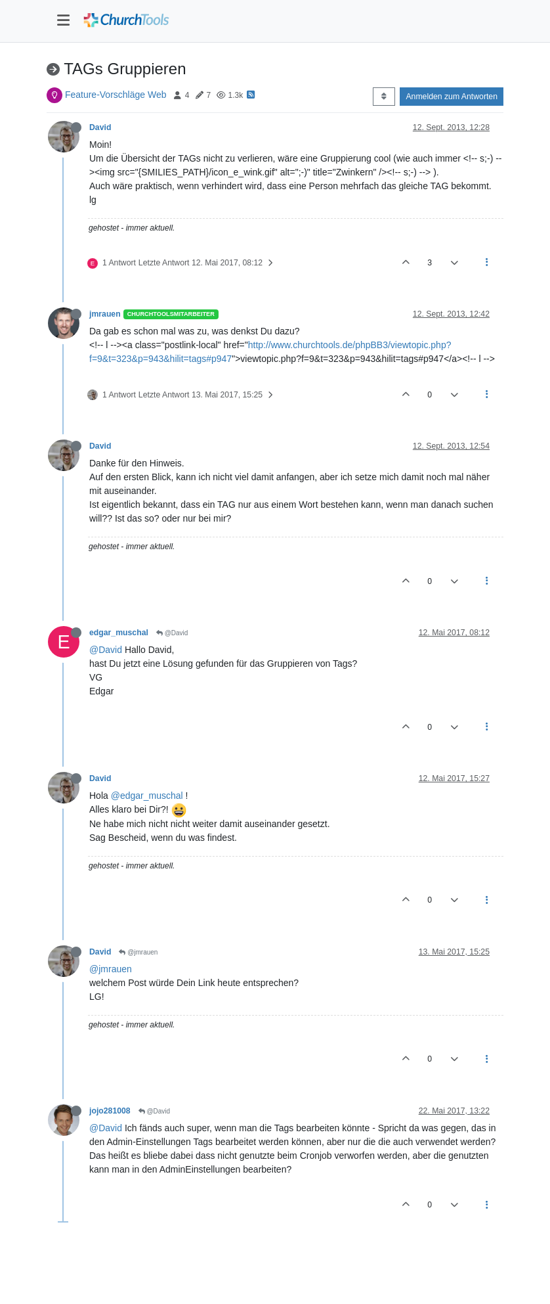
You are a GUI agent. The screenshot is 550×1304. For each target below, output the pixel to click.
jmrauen (105, 314)
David (100, 127)
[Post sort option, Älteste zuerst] (383, 96)
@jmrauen (138, 952)
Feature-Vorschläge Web (116, 94)
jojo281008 (110, 1110)
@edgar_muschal (147, 795)
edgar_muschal (118, 632)
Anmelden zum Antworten (451, 96)
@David (172, 633)
